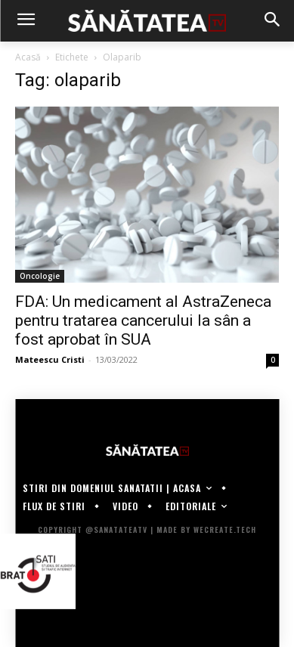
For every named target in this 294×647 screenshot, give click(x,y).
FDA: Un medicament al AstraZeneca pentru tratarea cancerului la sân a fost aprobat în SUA (143, 320)
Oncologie (40, 276)
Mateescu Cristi (50, 359)
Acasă (28, 57)
